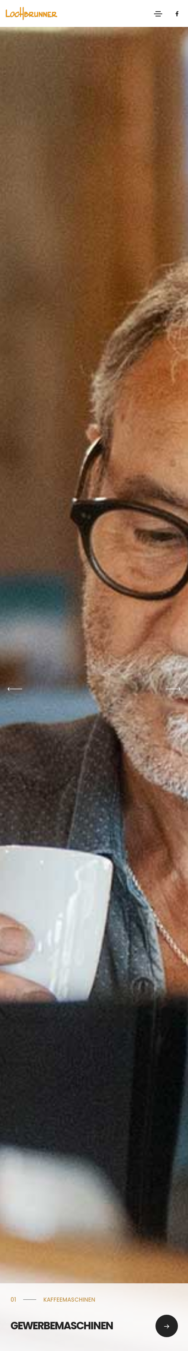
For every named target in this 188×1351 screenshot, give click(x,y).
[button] (15, 689)
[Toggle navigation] (158, 13)
